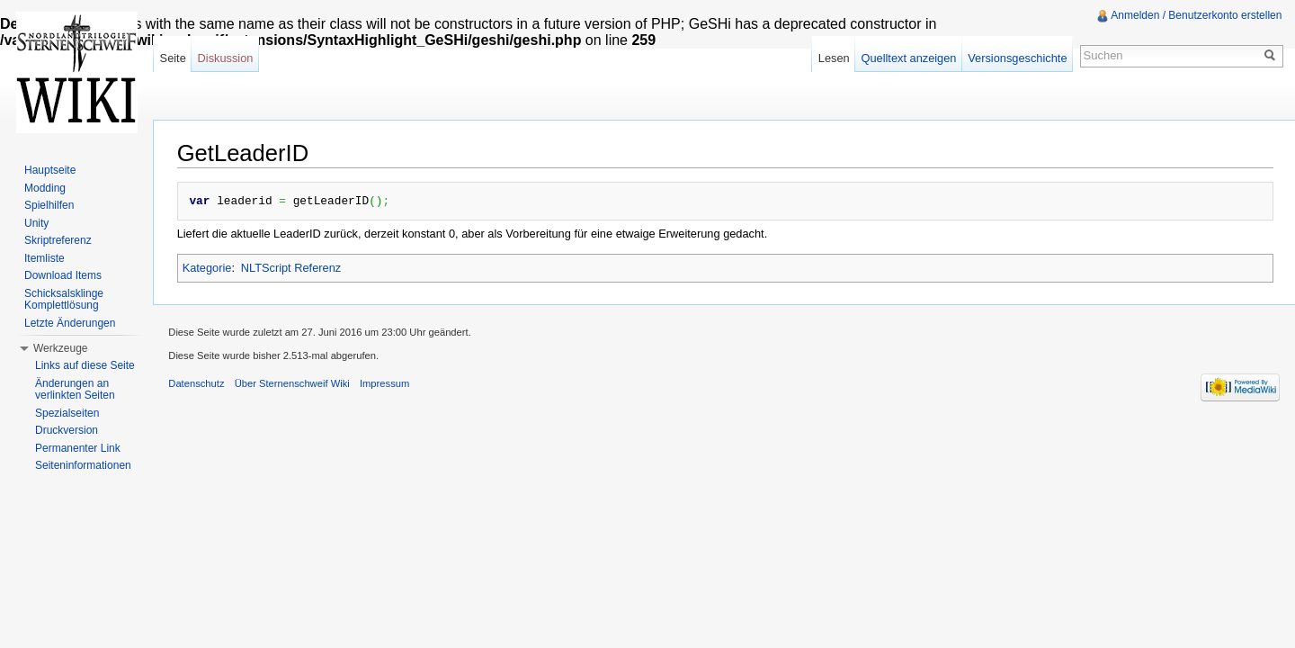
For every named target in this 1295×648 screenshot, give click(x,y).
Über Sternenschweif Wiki (299, 385)
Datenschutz (204, 385)
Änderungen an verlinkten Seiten (75, 389)
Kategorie (211, 267)
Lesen (831, 58)
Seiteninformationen (83, 465)
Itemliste (44, 258)
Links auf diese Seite (85, 365)
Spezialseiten (67, 413)
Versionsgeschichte (1014, 58)
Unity (36, 223)
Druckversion (66, 430)
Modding (45, 188)
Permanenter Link (78, 448)
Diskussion (230, 58)
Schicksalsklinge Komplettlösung (63, 299)
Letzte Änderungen (69, 323)
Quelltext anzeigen (906, 58)
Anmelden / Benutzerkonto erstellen (1195, 15)
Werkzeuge (60, 348)
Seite (178, 58)
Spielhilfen (49, 205)
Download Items (63, 275)
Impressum (392, 385)
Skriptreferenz (58, 240)
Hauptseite (50, 170)
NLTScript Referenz (294, 267)
